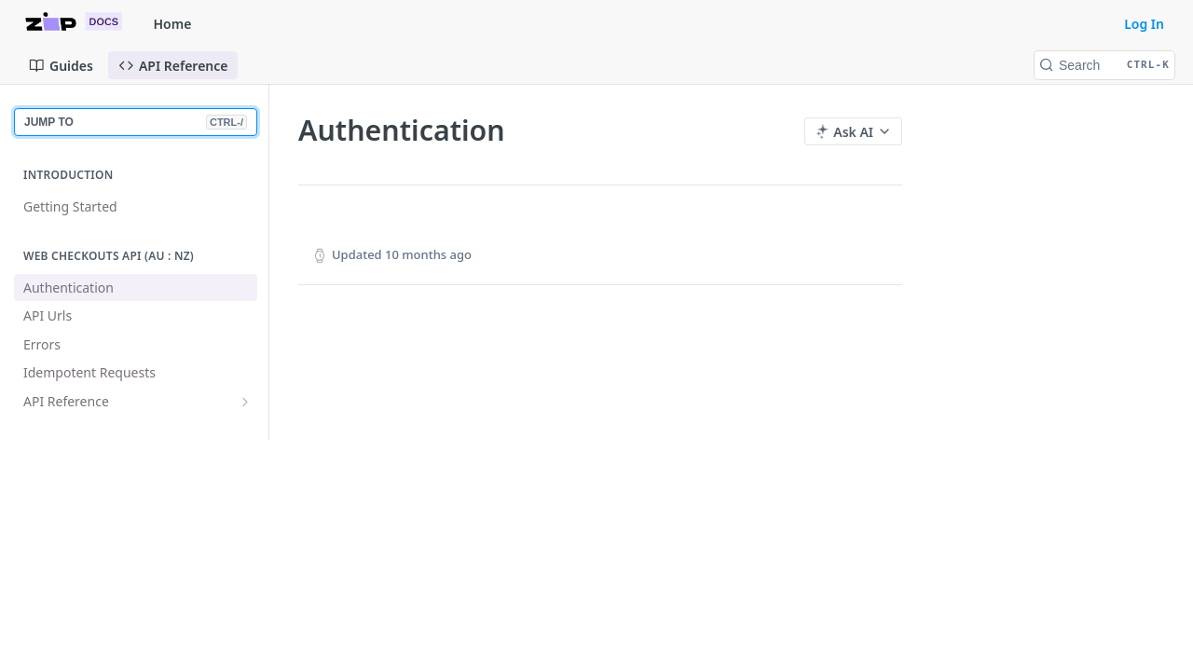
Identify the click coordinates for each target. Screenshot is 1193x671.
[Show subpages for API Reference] (245, 401)
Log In (1144, 24)
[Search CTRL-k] (1104, 65)
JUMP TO (135, 122)
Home (173, 24)
